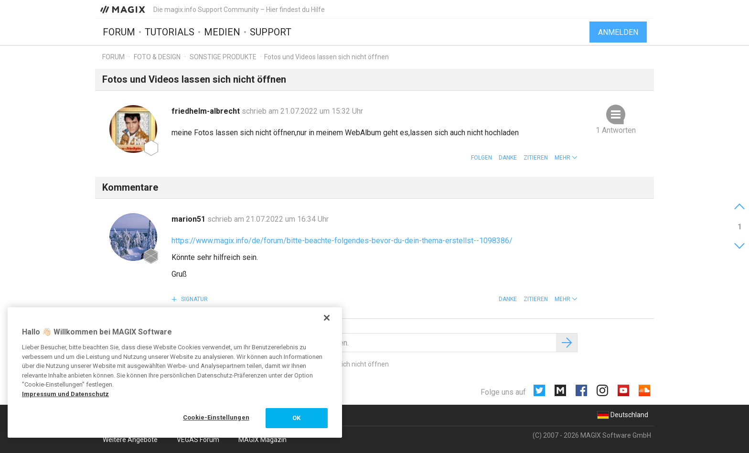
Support (270, 32)
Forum (119, 32)
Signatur (194, 299)
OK (296, 417)
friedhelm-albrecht (206, 111)
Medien (222, 32)
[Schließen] (326, 317)
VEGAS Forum (198, 439)
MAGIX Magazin (262, 439)
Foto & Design (157, 57)
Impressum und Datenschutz (65, 394)
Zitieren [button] (536, 157)
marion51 (189, 219)
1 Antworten (616, 130)
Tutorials (169, 32)
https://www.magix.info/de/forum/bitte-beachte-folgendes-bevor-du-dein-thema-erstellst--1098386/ (342, 240)
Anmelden (618, 32)
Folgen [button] (481, 157)
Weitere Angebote (130, 439)
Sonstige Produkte (223, 57)
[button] (566, 157)
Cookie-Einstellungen (216, 417)
